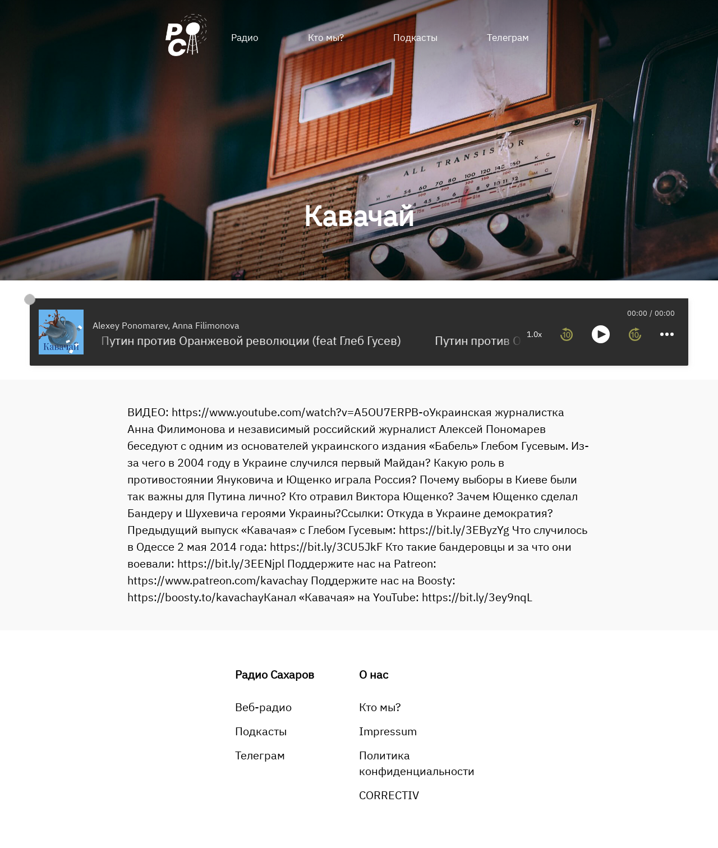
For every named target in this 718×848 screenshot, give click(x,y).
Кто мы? (326, 37)
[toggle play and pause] (535, 334)
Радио (245, 37)
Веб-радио (263, 707)
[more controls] (602, 334)
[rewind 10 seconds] (501, 334)
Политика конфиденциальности (417, 763)
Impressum (388, 731)
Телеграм (508, 37)
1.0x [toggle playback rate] (469, 334)
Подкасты (415, 37)
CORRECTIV (389, 795)
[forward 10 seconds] (570, 334)
